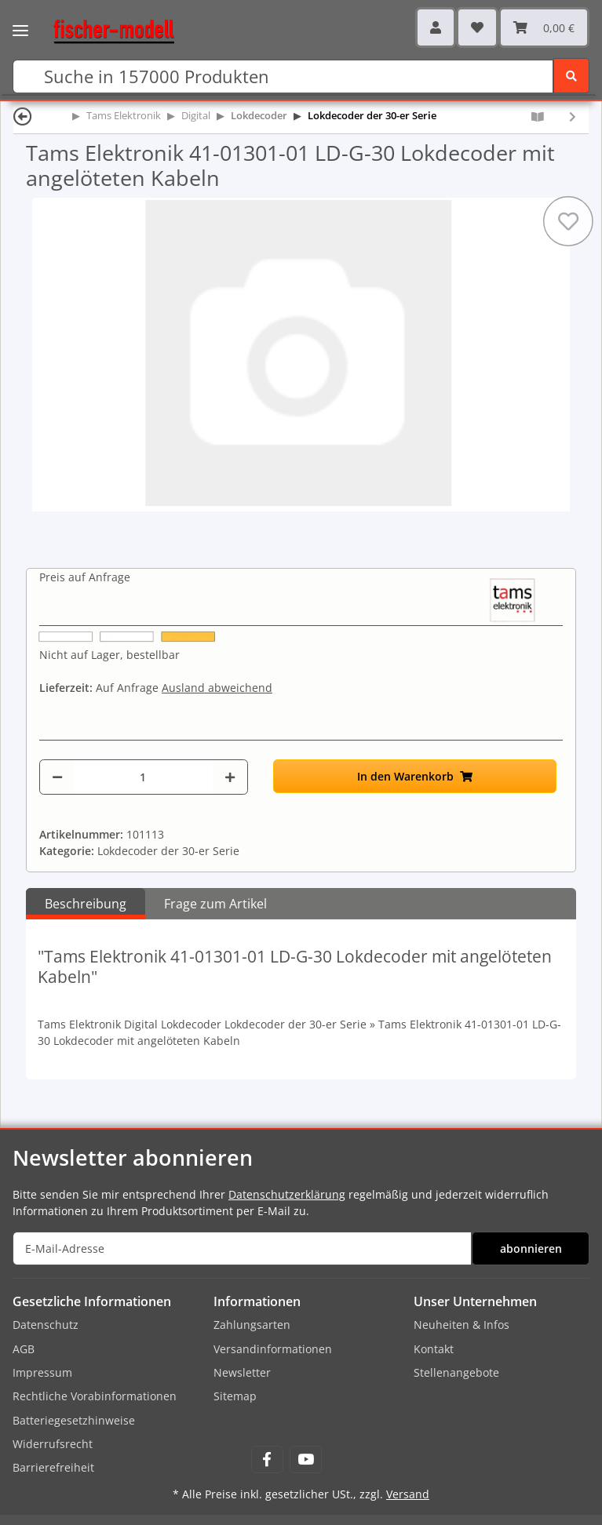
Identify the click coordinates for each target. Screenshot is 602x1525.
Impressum (42, 1372)
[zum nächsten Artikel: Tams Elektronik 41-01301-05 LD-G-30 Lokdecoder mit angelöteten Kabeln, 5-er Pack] (572, 116)
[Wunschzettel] (477, 27)
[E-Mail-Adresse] (242, 1248)
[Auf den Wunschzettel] (568, 221)
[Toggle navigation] (20, 19)
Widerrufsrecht (53, 1443)
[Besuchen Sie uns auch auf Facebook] (267, 1459)
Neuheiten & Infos (461, 1324)
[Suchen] (283, 76)
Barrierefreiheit (53, 1467)
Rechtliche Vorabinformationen (95, 1396)
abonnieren (531, 1248)
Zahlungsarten (251, 1324)
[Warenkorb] (543, 27)
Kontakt (434, 1348)
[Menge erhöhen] (230, 777)
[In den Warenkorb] (414, 776)
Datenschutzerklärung (286, 1194)
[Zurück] (22, 116)
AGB (24, 1348)
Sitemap (235, 1396)
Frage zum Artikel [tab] (215, 903)
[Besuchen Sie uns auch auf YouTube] (306, 1459)
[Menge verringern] (57, 777)
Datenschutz (45, 1324)
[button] (435, 27)
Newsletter (242, 1372)
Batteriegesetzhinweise (74, 1420)
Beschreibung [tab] (85, 903)
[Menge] (143, 777)
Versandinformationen (272, 1348)
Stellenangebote (456, 1372)
